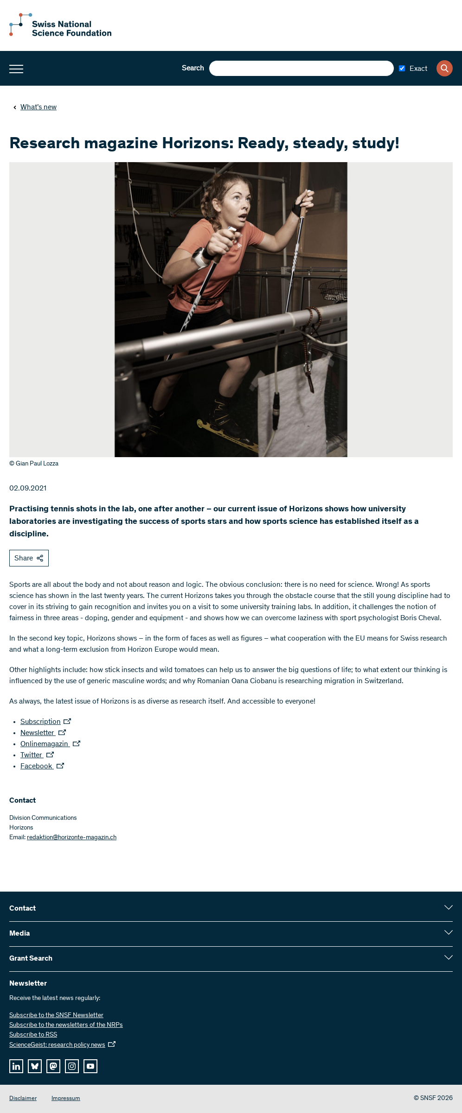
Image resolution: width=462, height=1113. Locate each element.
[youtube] (90, 1066)
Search (193, 68)
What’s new (35, 107)
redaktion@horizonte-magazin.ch (71, 838)
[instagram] (72, 1066)
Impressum (65, 1099)
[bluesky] (35, 1066)
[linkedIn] (16, 1066)
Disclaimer (23, 1099)
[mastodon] (53, 1066)
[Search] (444, 68)
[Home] (60, 34)
